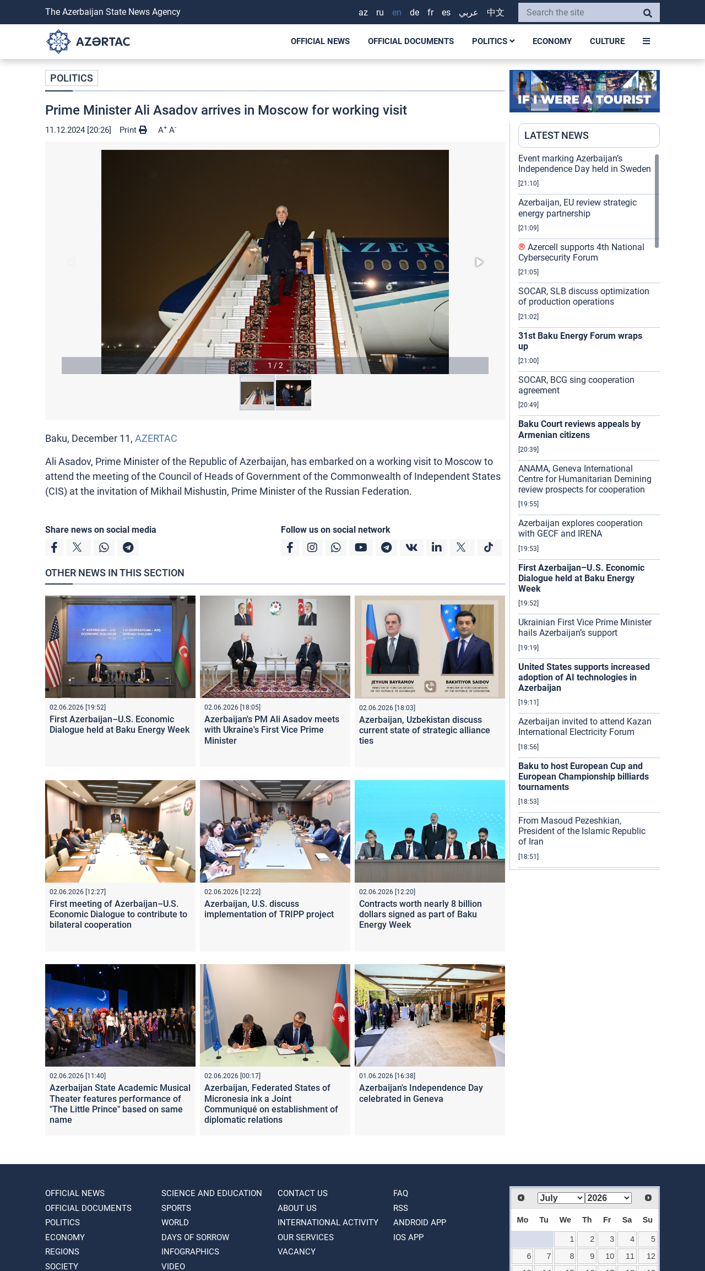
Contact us (303, 1193)
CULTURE (607, 41)
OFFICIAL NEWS (320, 41)
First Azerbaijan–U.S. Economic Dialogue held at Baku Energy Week (119, 724)
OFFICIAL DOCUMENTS (411, 41)
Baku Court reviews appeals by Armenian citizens (579, 429)
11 (630, 1256)
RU (380, 12)
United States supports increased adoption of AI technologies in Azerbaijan (584, 677)
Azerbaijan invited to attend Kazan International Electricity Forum (585, 726)
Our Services (306, 1237)
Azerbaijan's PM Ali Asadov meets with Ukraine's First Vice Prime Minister (271, 729)
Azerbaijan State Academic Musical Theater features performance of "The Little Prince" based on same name (120, 1104)
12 (651, 1256)
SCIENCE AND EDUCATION (211, 1193)
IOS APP (408, 1237)
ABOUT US (297, 1208)
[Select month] (561, 1198)
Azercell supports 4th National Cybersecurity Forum (581, 252)
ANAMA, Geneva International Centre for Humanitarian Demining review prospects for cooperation (585, 479)
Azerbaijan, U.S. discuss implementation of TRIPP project (269, 909)
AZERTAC (156, 438)
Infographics (190, 1252)
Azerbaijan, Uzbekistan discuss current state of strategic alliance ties (424, 730)
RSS (400, 1208)
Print (133, 130)
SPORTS (176, 1208)
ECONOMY (552, 41)
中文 (496, 12)
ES (446, 12)
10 (609, 1256)
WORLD (175, 1222)
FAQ (400, 1193)
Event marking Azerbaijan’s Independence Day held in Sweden (584, 163)
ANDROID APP (419, 1222)
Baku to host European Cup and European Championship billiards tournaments (583, 776)
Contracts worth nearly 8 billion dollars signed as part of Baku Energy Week (420, 914)
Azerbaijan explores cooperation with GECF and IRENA (580, 528)
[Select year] (608, 1198)
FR (430, 12)
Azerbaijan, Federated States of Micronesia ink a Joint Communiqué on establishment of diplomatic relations (271, 1104)
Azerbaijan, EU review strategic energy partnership (577, 207)
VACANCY (297, 1252)
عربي (469, 12)
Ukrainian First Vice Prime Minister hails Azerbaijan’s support (585, 627)
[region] (589, 511)
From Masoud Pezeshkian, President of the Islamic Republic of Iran (582, 831)
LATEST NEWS (556, 135)
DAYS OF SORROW (195, 1237)
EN (397, 12)
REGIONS (62, 1252)
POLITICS (493, 41)
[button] (275, 262)
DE (414, 12)
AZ (363, 12)
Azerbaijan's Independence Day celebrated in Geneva (421, 1093)
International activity (328, 1222)
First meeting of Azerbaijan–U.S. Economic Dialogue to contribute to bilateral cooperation (118, 914)
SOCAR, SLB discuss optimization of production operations (583, 296)
